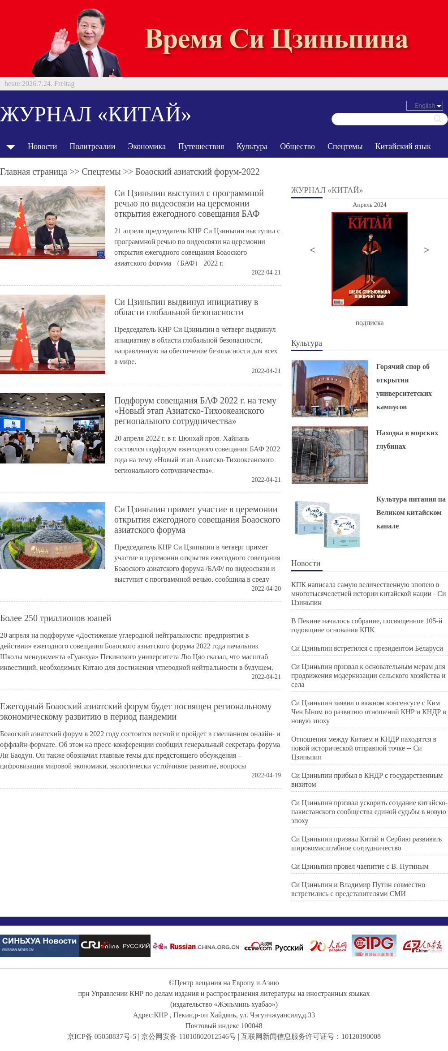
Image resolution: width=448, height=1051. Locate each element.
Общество (297, 146)
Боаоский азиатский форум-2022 (197, 171)
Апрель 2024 (370, 205)
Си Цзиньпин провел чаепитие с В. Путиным (360, 866)
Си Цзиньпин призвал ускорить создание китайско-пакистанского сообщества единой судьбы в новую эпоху (369, 811)
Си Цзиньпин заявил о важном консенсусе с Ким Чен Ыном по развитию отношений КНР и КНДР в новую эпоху (368, 712)
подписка (369, 322)
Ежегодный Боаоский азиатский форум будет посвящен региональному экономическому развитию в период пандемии (136, 711)
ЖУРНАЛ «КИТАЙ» (96, 114)
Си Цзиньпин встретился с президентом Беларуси (367, 648)
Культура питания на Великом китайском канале (411, 512)
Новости (42, 146)
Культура (252, 146)
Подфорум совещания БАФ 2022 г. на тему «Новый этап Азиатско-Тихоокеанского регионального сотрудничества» (195, 410)
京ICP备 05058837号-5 (101, 1036)
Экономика (147, 146)
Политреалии (92, 146)
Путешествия (201, 146)
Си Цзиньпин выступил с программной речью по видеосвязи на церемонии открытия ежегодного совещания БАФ (189, 203)
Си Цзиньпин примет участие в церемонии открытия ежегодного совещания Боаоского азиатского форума (197, 519)
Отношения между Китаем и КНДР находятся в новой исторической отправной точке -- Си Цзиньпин (363, 748)
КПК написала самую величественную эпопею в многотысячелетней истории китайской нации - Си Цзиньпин (368, 593)
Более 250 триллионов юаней (56, 618)
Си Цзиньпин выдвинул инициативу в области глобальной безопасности (186, 307)
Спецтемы (345, 146)
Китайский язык (403, 146)
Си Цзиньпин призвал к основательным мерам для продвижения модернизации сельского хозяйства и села (368, 675)
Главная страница (33, 171)
